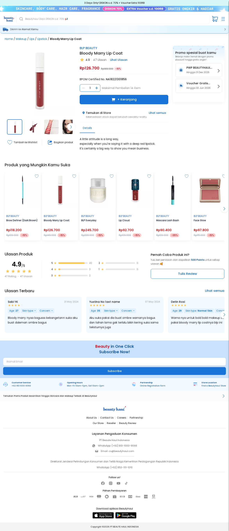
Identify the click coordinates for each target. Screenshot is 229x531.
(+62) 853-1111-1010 (121, 467)
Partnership (136, 417)
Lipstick (42, 39)
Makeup (21, 39)
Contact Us (107, 417)
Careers (121, 417)
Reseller (111, 423)
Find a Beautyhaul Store (213, 385)
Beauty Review (127, 423)
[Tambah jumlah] (96, 88)
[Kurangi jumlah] (83, 88)
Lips (31, 39)
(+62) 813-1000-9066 (124, 445)
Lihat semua (157, 113)
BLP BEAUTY (88, 48)
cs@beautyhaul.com (121, 451)
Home (9, 39)
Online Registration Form (152, 385)
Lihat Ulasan (118, 60)
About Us (91, 417)
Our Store (98, 423)
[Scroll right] (71, 127)
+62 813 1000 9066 (21, 385)
